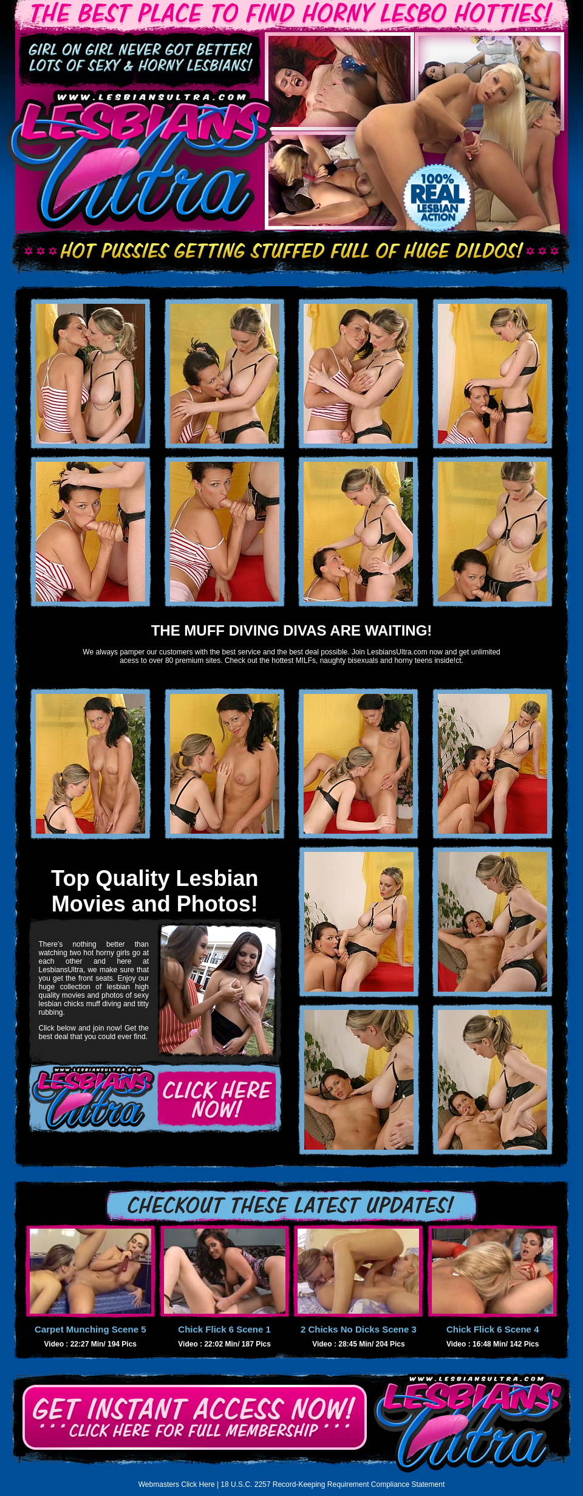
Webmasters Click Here (176, 1484)
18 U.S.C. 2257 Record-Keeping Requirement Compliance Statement (332, 1484)
